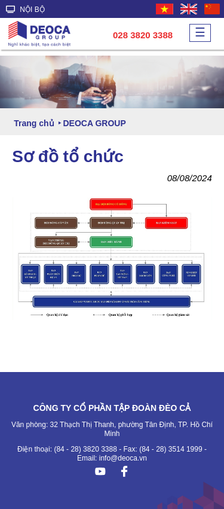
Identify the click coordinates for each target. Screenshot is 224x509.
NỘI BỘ (25, 9)
